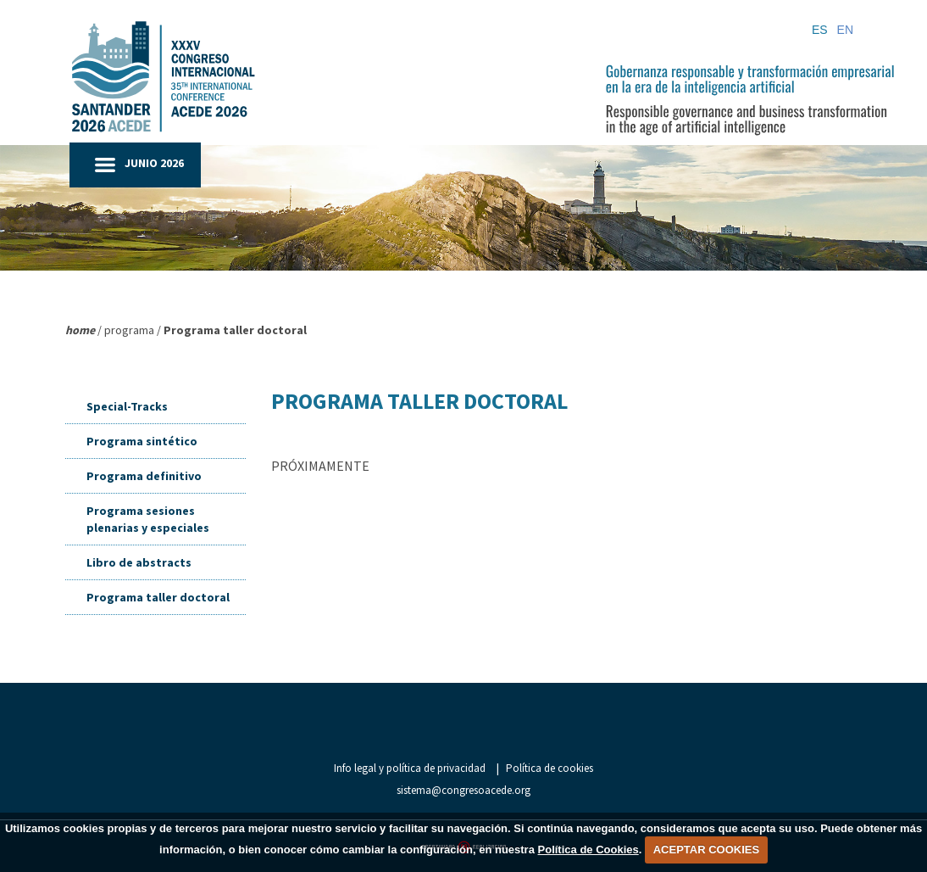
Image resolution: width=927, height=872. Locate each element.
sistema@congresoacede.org (463, 790)
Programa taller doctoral (158, 597)
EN (845, 29)
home (80, 330)
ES (820, 29)
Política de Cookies (588, 849)
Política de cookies (549, 768)
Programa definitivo (144, 476)
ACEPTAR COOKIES (706, 849)
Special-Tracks (127, 406)
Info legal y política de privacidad (410, 768)
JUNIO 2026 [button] (154, 162)
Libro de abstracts (139, 562)
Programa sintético (141, 441)
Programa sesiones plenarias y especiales (147, 519)
